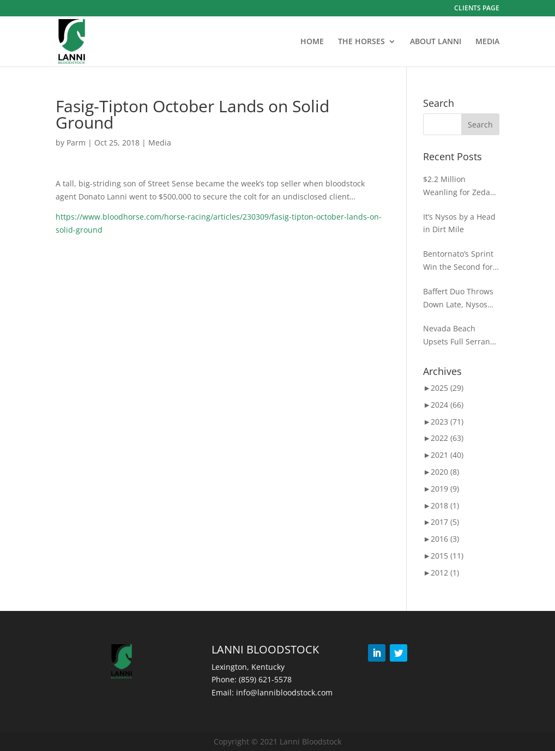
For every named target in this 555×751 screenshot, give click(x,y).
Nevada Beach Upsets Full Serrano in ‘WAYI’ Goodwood (458, 335)
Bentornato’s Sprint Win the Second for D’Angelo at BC (458, 261)
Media (159, 142)
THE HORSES (361, 42)
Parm (76, 142)
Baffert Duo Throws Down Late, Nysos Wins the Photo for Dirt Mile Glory (458, 298)
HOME (312, 42)
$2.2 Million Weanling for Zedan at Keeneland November (459, 186)
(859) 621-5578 (265, 679)
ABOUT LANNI (435, 42)
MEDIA (487, 42)
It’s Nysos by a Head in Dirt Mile (459, 223)
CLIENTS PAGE (476, 9)
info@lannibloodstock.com (284, 692)
